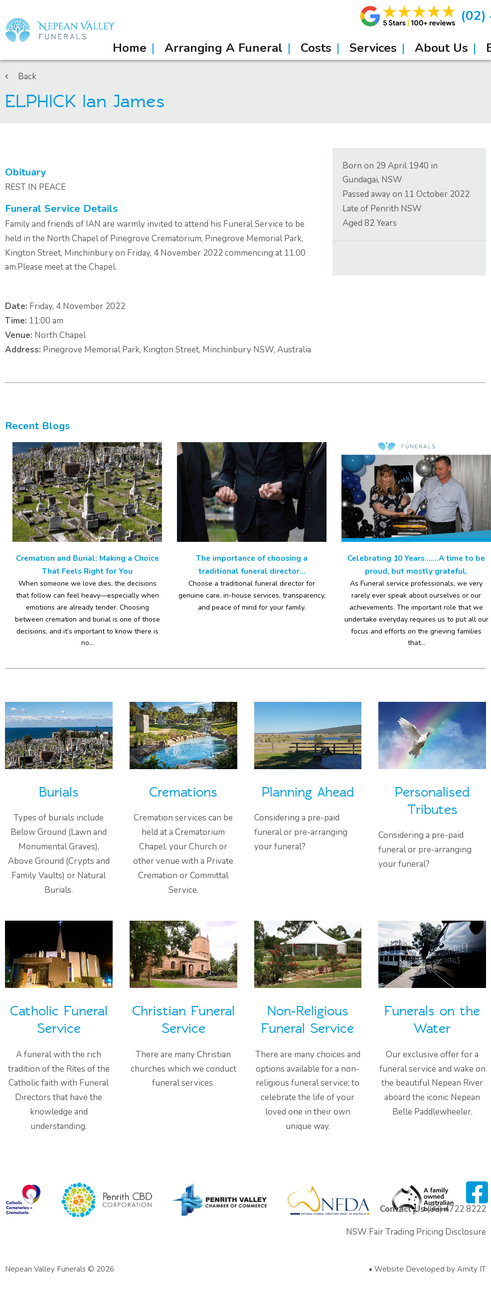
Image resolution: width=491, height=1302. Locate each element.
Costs (316, 48)
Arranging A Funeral (223, 48)
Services (373, 48)
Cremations (183, 792)
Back (20, 76)
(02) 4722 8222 (456, 1209)
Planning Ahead (308, 792)
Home (130, 48)
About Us (441, 48)
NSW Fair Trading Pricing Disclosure (416, 1232)
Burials (59, 792)
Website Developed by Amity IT (430, 1269)
